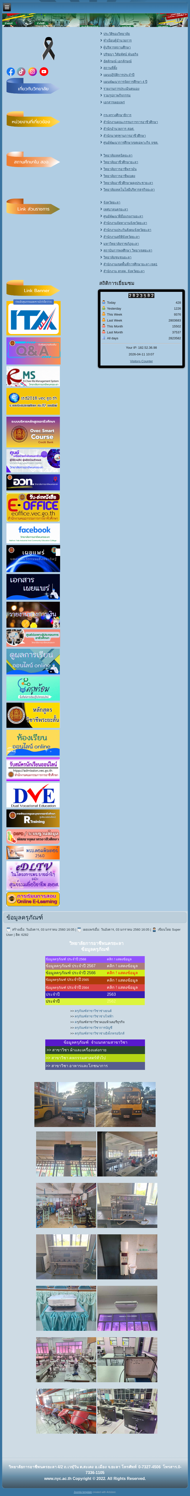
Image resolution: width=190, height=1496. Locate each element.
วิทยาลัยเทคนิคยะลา (117, 155)
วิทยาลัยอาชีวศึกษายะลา (120, 162)
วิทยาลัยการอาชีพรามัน (120, 169)
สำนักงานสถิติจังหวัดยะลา (121, 237)
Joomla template (83, 1492)
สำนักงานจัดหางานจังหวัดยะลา (125, 223)
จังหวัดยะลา (111, 202)
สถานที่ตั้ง (110, 68)
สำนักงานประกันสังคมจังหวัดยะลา (127, 230)
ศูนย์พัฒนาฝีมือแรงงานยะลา (123, 216)
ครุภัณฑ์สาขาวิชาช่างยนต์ (93, 1011)
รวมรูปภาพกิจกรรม (117, 95)
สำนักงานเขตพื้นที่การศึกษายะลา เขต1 (130, 264)
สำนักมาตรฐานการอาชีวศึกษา (124, 136)
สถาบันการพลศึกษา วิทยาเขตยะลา (127, 250)
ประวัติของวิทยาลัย (116, 34)
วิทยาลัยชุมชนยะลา (117, 257)
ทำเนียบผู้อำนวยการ (117, 40)
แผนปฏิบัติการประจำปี (118, 75)
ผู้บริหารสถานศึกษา (117, 47)
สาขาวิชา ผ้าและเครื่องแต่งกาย (79, 1050)
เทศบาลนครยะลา (115, 209)
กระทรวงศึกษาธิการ (117, 115)
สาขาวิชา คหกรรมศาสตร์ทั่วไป (78, 1058)
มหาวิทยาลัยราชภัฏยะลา (121, 244)
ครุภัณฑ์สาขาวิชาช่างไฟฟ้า (94, 1016)
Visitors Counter (141, 361)
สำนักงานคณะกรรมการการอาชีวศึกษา (130, 122)
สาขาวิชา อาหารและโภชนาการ (79, 1066)
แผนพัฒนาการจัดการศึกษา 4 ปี (125, 82)
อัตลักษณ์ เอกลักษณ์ (117, 61)
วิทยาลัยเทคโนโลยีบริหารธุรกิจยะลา (129, 189)
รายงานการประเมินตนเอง (121, 89)
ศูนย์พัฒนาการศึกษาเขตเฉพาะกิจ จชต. (130, 142)
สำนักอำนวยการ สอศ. (118, 129)
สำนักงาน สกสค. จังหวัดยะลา (123, 271)
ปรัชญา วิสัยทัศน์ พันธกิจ (120, 54)
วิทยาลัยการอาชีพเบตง (119, 176)
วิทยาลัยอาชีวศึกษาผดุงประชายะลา (128, 183)
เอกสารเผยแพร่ (114, 102)
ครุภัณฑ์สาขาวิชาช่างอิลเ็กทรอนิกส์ (99, 1033)
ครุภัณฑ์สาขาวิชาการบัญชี (93, 1028)
